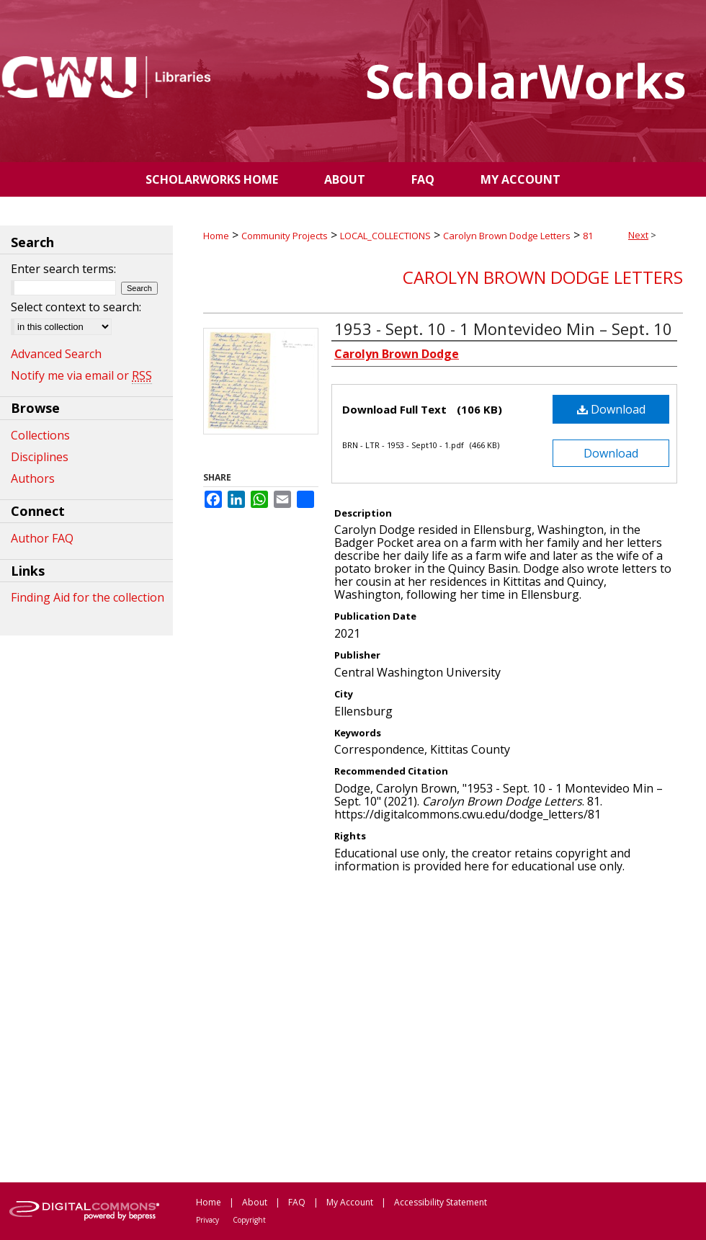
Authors (33, 478)
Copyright (249, 1220)
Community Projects (284, 235)
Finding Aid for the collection (87, 597)
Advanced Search (56, 354)
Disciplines (39, 457)
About (254, 1202)
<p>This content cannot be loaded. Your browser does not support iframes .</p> (443, 1027)
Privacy (207, 1220)
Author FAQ (42, 538)
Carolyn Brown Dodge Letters (507, 235)
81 (588, 235)
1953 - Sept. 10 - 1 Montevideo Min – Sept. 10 (503, 328)
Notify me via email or (81, 375)
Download (611, 409)
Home (216, 235)
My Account (349, 1202)
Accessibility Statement (440, 1202)
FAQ (296, 1202)
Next (638, 234)
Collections (40, 435)
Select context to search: (76, 307)
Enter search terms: (63, 269)
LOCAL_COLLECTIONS (385, 235)
